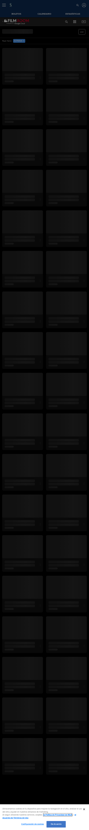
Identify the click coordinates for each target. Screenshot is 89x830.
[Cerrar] (84, 809)
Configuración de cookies (32, 824)
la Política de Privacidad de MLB (57, 815)
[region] (44, 817)
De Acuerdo (56, 824)
